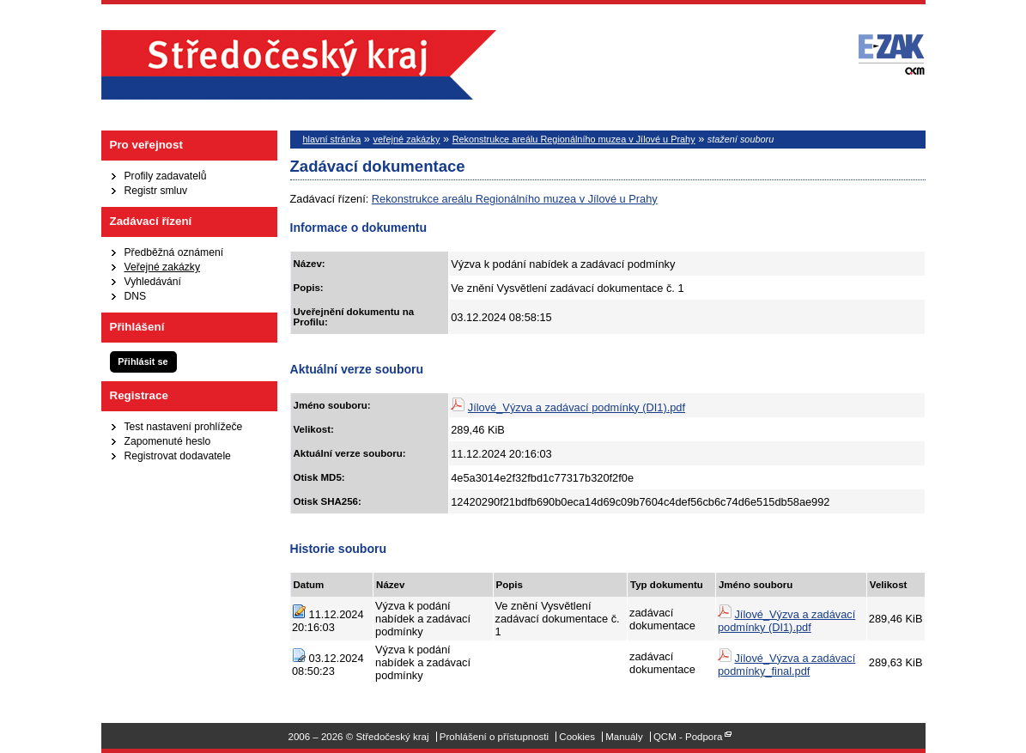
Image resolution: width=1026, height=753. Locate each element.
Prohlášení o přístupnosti (494, 737)
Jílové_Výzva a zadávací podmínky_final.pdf (786, 664)
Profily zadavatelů (165, 176)
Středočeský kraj (298, 65)
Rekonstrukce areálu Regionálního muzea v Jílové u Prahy (573, 139)
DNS (135, 296)
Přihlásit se (142, 361)
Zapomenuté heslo (167, 441)
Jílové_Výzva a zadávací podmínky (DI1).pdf (576, 407)
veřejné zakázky (406, 139)
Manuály (624, 737)
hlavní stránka (332, 139)
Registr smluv (156, 191)
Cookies (577, 737)
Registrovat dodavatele (177, 456)
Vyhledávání (152, 282)
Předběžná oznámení (174, 252)
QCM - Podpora (688, 737)
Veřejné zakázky (162, 267)
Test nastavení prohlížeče (183, 427)
